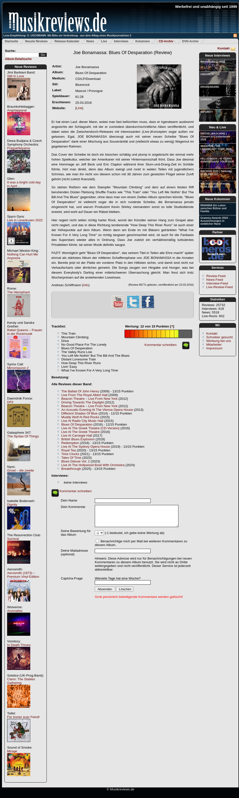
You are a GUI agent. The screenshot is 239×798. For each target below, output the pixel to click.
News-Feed (214, 279)
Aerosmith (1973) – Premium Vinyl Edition (23, 574)
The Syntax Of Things (23, 436)
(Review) (122, 52)
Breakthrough (71, 469)
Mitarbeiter (214, 344)
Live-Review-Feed (219, 287)
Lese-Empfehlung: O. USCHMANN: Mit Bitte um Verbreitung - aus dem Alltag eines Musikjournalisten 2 (67, 35)
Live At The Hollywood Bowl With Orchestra (93, 465)
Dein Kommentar (73, 507)
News (90, 41)
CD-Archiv (166, 41)
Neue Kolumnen (217, 199)
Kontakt (223, 48)
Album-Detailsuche (18, 59)
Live (104, 41)
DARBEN (206, 99)
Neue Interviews (217, 55)
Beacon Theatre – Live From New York (89, 398)
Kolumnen (142, 41)
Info (85, 285)
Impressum (214, 348)
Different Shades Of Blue (79, 413)
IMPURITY (206, 111)
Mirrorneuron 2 (18, 368)
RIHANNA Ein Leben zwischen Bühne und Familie (213, 208)
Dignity (12, 504)
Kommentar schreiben (160, 345)
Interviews (121, 41)
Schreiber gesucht (219, 337)
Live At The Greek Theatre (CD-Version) (90, 428)
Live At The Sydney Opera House (85, 446)
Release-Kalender (67, 41)
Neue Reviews (26, 67)
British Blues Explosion (78, 439)
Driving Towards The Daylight (82, 402)
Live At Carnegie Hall (76, 435)
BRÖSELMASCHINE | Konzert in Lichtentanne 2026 (215, 136)
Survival (13, 539)
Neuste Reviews (36, 41)
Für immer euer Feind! (23, 717)
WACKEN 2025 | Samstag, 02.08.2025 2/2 (216, 173)
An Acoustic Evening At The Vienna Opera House (97, 410)
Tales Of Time (71, 457)
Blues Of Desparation (77, 424)
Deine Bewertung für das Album (76, 532)
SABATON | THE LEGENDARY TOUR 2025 (215, 147)
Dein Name (69, 500)
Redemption (70, 443)
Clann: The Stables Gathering (21, 681)
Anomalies (14, 611)
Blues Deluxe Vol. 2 (75, 461)
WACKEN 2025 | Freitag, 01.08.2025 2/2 (215, 185)
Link (79, 108)
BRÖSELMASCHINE (212, 61)
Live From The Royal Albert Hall (84, 395)
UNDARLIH (207, 74)
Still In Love (15, 76)
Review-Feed (216, 276)
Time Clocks (70, 454)
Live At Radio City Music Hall (82, 421)
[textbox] (22, 55)
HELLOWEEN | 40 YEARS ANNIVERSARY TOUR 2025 (217, 160)
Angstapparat (17, 110)
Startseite (11, 41)
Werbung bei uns (218, 341)
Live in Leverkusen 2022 (25, 220)
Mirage (12, 751)
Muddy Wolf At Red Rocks (80, 417)
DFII (10, 402)
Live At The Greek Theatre (80, 432)
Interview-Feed (217, 283)
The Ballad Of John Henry (80, 391)
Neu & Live (217, 127)
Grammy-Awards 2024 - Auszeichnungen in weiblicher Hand (214, 220)
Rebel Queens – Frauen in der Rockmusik (24, 332)
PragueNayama (18, 148)
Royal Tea (68, 450)
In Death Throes (19, 645)
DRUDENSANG (209, 86)
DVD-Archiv (190, 41)
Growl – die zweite (20, 470)
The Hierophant (18, 292)
